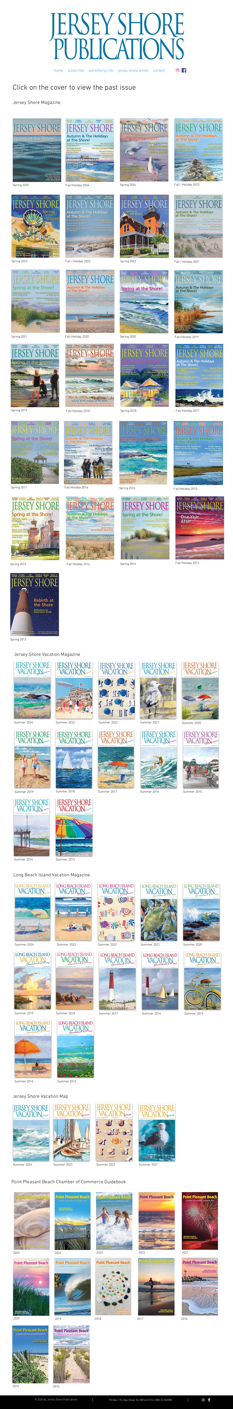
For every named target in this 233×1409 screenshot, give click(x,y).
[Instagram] (177, 70)
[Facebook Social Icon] (184, 70)
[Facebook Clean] (209, 1400)
